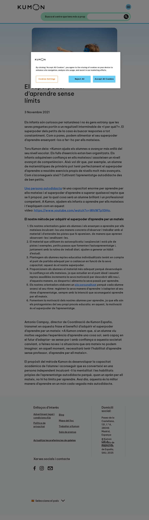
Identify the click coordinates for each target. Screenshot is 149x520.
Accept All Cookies (104, 79)
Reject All (79, 79)
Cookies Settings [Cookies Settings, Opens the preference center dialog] (46, 79)
